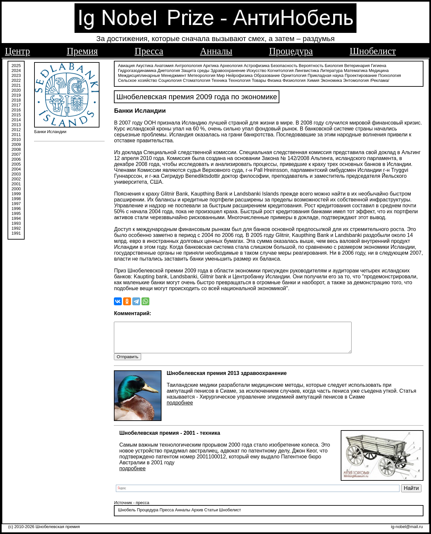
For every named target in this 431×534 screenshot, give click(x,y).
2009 (16, 143)
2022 (16, 79)
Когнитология (280, 69)
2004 (16, 168)
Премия (82, 51)
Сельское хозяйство (137, 79)
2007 (16, 153)
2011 (16, 133)
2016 (16, 109)
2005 (16, 163)
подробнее (180, 408)
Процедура (291, 51)
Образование (267, 74)
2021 (16, 84)
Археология (231, 64)
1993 (16, 222)
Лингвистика (307, 69)
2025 (16, 64)
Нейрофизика (239, 74)
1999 (16, 193)
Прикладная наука (325, 74)
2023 (16, 74)
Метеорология (201, 74)
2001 (16, 183)
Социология (170, 79)
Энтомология (356, 79)
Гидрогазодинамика (137, 69)
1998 (16, 198)
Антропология (188, 64)
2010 (16, 138)
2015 (16, 114)
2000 (16, 188)
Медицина (379, 69)
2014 (16, 119)
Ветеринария (357, 64)
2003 (16, 173)
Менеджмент (173, 74)
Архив (197, 515)
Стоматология (196, 79)
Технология (239, 79)
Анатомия (164, 64)
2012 (16, 129)
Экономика (331, 79)
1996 (16, 207)
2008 (16, 148)
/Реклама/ (379, 79)
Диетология (169, 69)
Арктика (211, 64)
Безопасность (284, 64)
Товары (259, 79)
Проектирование (361, 74)
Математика (356, 69)
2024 (16, 69)
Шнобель (127, 515)
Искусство (256, 69)
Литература (331, 69)
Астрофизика (257, 64)
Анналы (216, 51)
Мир (221, 74)
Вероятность (311, 64)
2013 (16, 124)
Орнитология (293, 74)
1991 (16, 232)
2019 (16, 94)
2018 (16, 99)
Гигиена (378, 64)
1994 (16, 217)
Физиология (294, 79)
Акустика (144, 64)
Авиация (126, 64)
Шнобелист (373, 51)
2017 (16, 104)
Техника (219, 79)
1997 (16, 202)
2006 (16, 158)
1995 (16, 212)
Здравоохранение (227, 69)
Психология (389, 74)
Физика (274, 79)
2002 (16, 178)
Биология (334, 64)
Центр (17, 51)
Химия (313, 79)
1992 (16, 227)
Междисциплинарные (139, 74)
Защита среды (195, 69)
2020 (16, 89)
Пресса (149, 51)
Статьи (211, 515)
